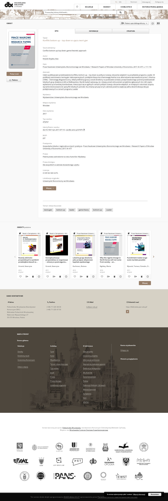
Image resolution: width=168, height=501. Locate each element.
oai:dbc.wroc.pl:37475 (75, 130)
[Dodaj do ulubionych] (152, 23)
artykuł (45, 122)
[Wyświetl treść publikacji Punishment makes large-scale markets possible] (141, 276)
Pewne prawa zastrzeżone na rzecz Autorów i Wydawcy (64, 157)
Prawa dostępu (55, 381)
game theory (84, 210)
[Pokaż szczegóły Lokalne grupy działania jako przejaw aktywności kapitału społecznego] (93, 276)
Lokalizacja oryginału (58, 385)
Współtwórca (55, 360)
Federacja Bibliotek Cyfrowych (94, 385)
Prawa (52, 377)
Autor (52, 356)
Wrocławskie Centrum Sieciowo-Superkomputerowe (89, 430)
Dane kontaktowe (89, 377)
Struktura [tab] (131, 31)
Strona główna (22, 340)
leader (71, 210)
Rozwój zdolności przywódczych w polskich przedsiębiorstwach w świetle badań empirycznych (28, 260)
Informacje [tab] (93, 31)
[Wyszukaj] (120, 12)
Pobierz (13, 79)
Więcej (145, 283)
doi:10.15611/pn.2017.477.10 (54, 130)
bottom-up (97, 210)
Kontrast (134, 2)
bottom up (60, 210)
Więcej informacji (139, 494)
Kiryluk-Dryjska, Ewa (50, 59)
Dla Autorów (87, 372)
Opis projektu (88, 351)
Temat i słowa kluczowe (59, 364)
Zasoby (20, 351)
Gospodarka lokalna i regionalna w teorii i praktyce (62, 146)
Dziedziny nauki (23, 356)
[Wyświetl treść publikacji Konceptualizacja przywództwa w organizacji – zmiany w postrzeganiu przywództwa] (60, 276)
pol (44, 138)
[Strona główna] (77, 7)
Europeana (87, 394)
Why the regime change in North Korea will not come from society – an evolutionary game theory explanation (110, 260)
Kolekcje (89, 7)
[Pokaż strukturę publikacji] (30, 233)
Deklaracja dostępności (92, 368)
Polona (85, 381)
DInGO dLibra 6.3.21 (72, 497)
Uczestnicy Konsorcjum (26, 360)
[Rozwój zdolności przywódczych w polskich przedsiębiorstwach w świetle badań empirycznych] (30, 244)
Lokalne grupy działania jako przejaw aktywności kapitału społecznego (83, 260)
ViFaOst (86, 402)
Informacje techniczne (91, 360)
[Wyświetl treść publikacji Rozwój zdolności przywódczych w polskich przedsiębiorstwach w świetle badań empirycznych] (33, 276)
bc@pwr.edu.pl (91, 307)
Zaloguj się (159, 2)
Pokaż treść (14, 74)
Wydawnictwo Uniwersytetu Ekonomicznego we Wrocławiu (66, 97)
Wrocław (46, 105)
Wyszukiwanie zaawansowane (105, 16)
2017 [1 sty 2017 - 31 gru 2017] (44, 114)
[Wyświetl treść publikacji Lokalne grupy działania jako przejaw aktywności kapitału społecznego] (87, 276)
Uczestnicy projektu (90, 356)
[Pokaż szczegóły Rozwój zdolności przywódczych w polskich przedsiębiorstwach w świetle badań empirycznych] (39, 276)
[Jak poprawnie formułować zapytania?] (122, 17)
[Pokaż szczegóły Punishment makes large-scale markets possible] (147, 276)
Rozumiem (155, 494)
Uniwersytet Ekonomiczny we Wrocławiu (58, 181)
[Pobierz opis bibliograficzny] (26, 276)
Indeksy (106, 7)
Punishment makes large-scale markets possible (137, 259)
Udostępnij (146, 2)
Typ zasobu (54, 368)
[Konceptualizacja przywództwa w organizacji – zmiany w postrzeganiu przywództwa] (57, 244)
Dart (84, 398)
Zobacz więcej (23, 367)
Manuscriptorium (89, 389)
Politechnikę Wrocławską (71, 428)
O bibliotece (126, 7)
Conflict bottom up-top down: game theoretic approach (64, 50)
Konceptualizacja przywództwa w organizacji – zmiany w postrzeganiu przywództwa (57, 260)
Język (52, 372)
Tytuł (52, 351)
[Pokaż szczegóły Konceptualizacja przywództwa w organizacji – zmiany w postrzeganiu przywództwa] (66, 276)
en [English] (120, 2)
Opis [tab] (56, 31)
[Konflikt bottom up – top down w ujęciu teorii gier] (21, 49)
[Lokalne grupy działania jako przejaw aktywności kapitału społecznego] (84, 244)
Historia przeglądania (152, 7)
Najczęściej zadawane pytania (94, 364)
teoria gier (48, 210)
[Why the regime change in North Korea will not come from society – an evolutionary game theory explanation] (111, 244)
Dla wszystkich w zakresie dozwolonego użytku (61, 165)
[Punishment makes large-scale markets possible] (138, 244)
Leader (109, 210)
